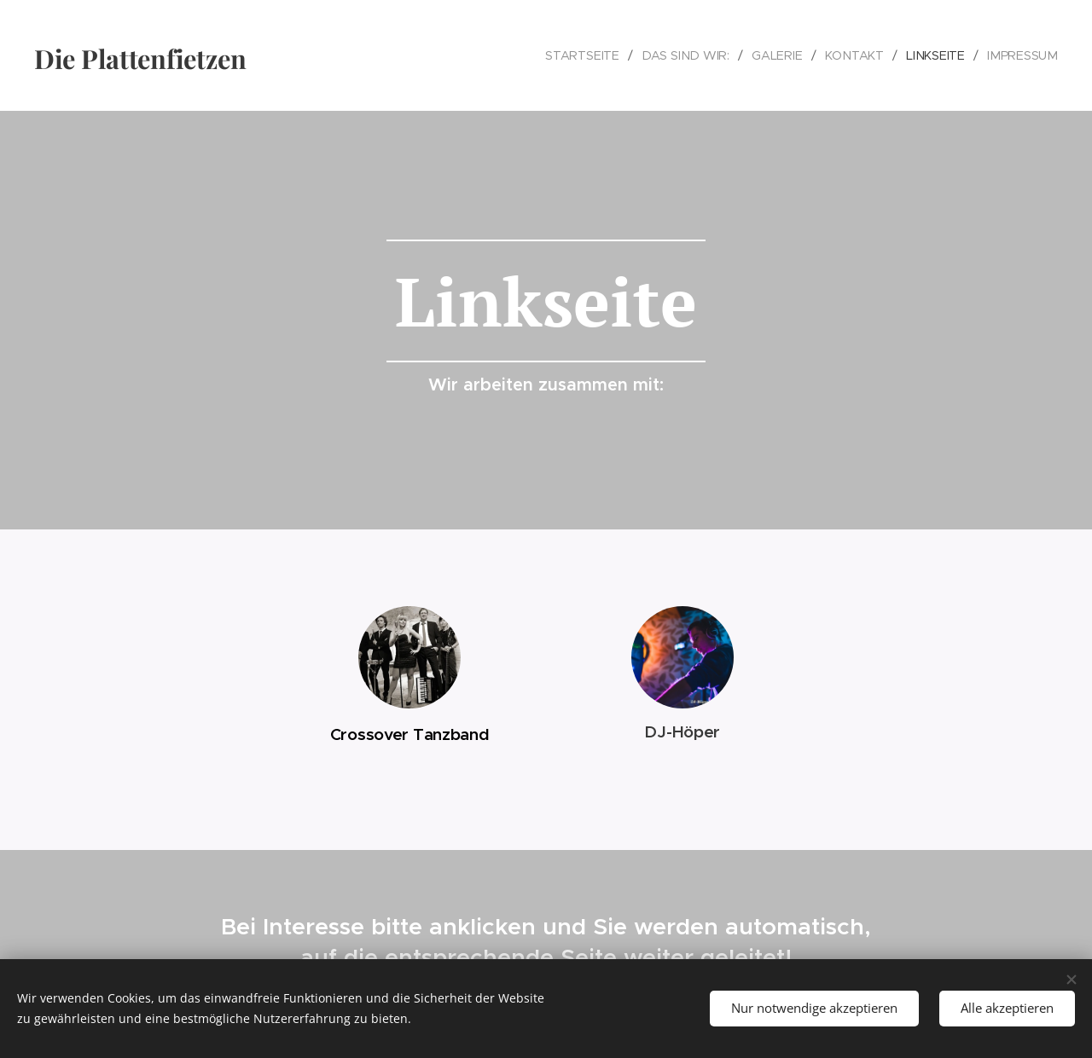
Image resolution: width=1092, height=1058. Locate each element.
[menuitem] (591, 55)
